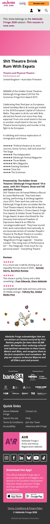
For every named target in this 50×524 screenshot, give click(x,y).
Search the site (10, 418)
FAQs (28, 418)
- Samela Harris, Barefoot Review (23, 269)
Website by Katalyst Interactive (25, 518)
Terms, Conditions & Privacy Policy (25, 508)
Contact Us (31, 411)
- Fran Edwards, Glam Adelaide (30, 281)
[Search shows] (46, 10)
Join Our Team (33, 422)
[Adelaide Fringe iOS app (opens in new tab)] (14, 496)
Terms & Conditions (13, 422)
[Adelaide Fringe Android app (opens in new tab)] (34, 496)
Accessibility (9, 426)
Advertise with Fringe (36, 426)
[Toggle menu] (3, 10)
